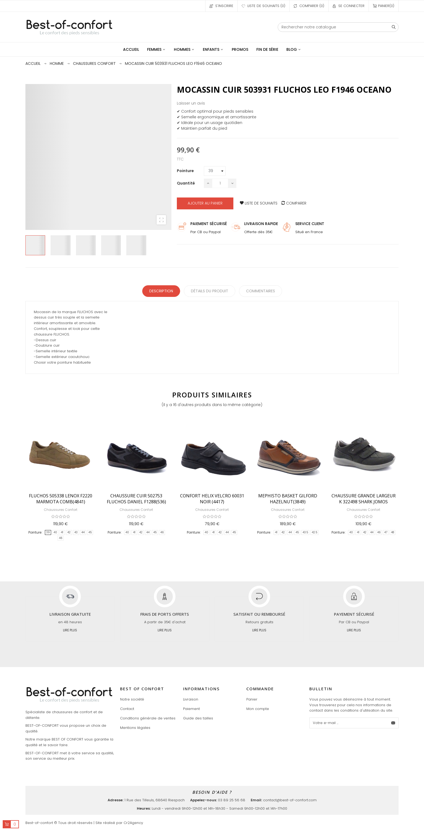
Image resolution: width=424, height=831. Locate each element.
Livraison (190, 699)
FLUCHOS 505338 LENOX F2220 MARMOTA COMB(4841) (60, 499)
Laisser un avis (191, 103)
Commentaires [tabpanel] (260, 291)
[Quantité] (220, 183)
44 (83, 532)
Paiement (191, 708)
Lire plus (70, 630)
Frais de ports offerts (164, 614)
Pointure (34, 532)
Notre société (132, 699)
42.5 (314, 532)
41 (62, 532)
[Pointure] (215, 171)
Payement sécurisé (354, 614)
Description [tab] (161, 291)
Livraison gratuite (70, 614)
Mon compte (257, 708)
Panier (251, 699)
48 (392, 532)
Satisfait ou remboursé (259, 614)
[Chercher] (338, 27)
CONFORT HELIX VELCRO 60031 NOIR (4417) (212, 499)
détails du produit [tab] (209, 291)
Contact (127, 708)
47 (385, 532)
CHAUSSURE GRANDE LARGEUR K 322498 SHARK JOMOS (364, 499)
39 (48, 532)
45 (90, 532)
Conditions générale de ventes (147, 718)
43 (76, 532)
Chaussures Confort (60, 509)
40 (55, 532)
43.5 (305, 532)
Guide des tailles (198, 718)
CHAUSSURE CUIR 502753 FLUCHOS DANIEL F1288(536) (136, 499)
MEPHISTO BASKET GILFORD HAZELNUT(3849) (287, 499)
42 (69, 532)
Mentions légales (135, 727)
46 (60, 538)
